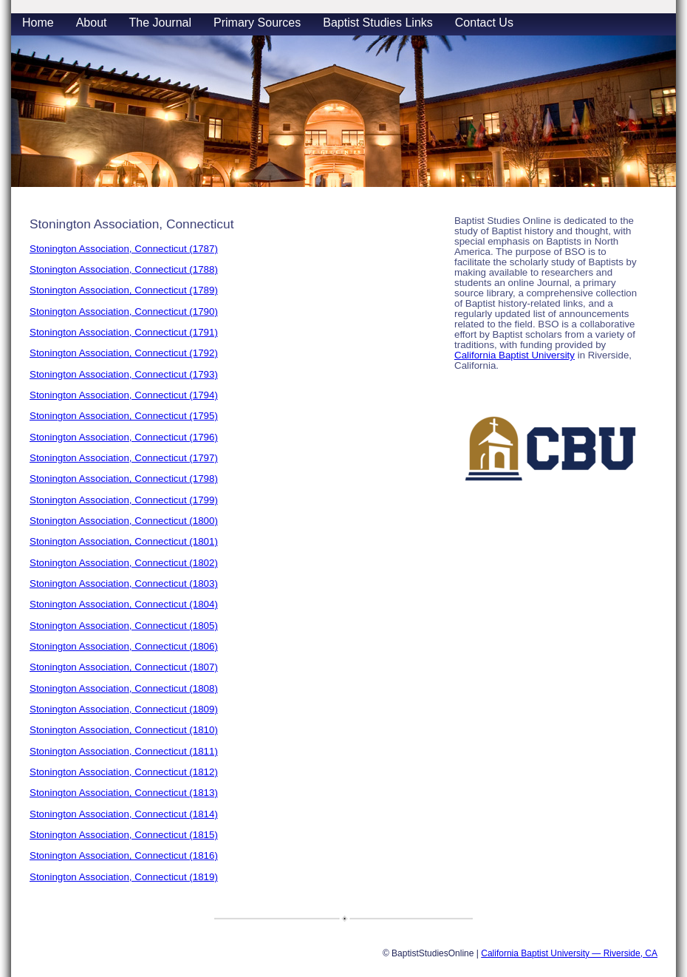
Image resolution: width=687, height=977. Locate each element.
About (91, 22)
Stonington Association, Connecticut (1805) (124, 625)
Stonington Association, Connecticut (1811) (124, 751)
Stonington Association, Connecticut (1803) (124, 583)
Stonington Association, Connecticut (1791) (124, 332)
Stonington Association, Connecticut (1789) (124, 290)
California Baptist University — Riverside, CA (569, 953)
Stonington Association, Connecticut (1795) (124, 415)
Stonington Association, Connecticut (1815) (124, 834)
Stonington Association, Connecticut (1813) (124, 792)
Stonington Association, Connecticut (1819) (124, 876)
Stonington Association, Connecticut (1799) (124, 499)
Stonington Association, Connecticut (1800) (124, 520)
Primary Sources (257, 22)
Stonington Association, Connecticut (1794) (124, 395)
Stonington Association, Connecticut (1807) (124, 667)
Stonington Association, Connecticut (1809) (124, 709)
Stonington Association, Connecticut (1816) (124, 855)
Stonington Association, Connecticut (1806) (124, 646)
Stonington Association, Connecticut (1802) (124, 562)
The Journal (160, 22)
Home (38, 22)
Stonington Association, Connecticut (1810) (124, 729)
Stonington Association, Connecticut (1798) (124, 478)
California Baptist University (514, 355)
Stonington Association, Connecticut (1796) (124, 437)
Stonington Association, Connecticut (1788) (124, 269)
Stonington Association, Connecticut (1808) (124, 688)
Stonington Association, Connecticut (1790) (124, 311)
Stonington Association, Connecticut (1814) (124, 814)
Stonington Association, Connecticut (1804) (124, 604)
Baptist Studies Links (378, 22)
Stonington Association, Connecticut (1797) (124, 457)
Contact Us (484, 22)
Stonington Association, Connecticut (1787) (124, 248)
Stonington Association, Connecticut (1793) (124, 374)
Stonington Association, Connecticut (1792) (124, 352)
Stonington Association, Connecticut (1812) (124, 771)
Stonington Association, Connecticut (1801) (124, 541)
